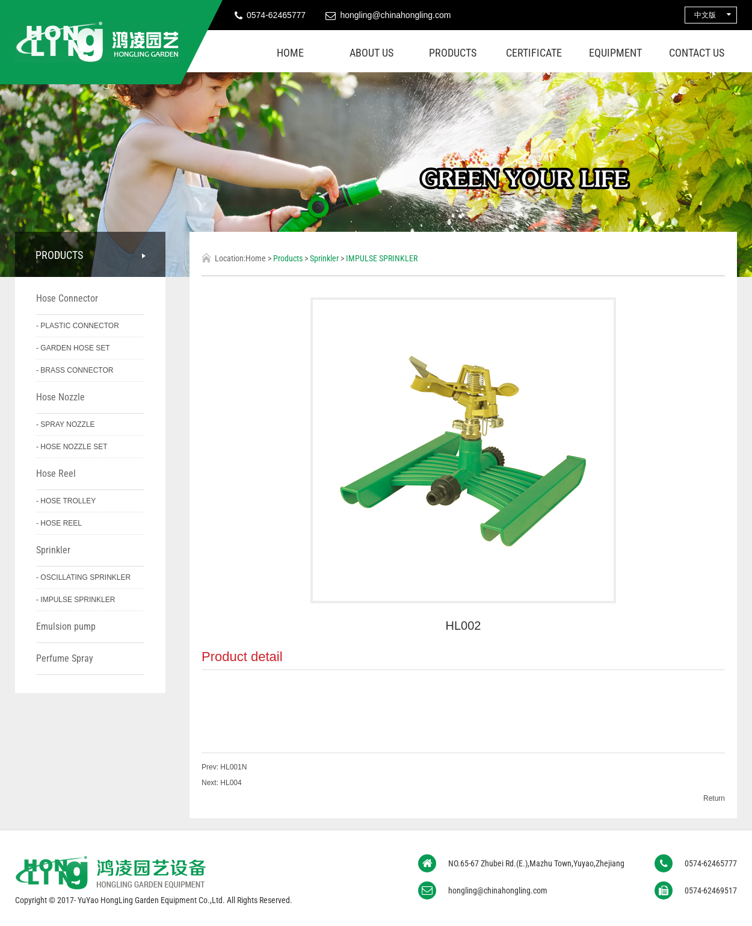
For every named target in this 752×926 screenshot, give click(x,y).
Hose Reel (56, 473)
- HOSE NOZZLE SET (72, 447)
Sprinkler (53, 550)
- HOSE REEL (59, 523)
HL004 (230, 782)
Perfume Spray (64, 658)
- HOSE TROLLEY (66, 501)
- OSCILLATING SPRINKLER (83, 577)
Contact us (696, 52)
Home (290, 52)
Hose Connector (67, 298)
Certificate (534, 52)
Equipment (615, 52)
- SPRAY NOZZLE (65, 424)
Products (452, 52)
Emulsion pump (66, 626)
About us (371, 52)
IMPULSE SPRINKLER (382, 258)
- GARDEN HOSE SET (73, 348)
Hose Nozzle (60, 397)
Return (714, 798)
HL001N (232, 767)
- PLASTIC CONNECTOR (77, 326)
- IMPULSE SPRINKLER (75, 599)
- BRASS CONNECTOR (74, 370)
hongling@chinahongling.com (395, 15)
